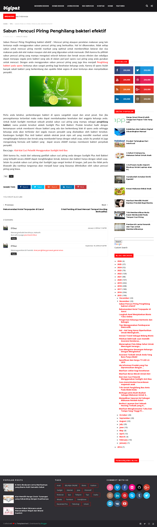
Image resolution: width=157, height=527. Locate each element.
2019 (119, 283)
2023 (119, 270)
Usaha (95, 495)
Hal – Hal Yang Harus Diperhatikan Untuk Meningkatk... (135, 331)
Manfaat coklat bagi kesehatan (134, 370)
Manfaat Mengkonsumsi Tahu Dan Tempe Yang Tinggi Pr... (135, 409)
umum (86, 504)
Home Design (58, 6)
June (121, 427)
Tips (11, 24)
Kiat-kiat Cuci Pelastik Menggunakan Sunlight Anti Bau (41, 150)
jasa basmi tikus (30, 235)
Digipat (12, 8)
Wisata (59, 499)
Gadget (59, 490)
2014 (119, 447)
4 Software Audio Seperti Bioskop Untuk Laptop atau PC (139, 167)
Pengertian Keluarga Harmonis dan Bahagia (135, 321)
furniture (69, 499)
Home (110, 6)
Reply (14, 238)
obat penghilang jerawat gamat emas (48, 250)
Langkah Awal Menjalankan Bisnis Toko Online (135, 315)
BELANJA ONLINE (71, 485)
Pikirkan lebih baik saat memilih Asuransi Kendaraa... (134, 339)
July (121, 424)
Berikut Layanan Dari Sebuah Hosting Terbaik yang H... (132, 404)
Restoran (60, 495)
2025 (119, 264)
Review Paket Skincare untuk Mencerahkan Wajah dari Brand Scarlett (29, 510)
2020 (119, 280)
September (124, 418)
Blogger (44, 523)
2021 (119, 276)
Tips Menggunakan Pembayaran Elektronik (134, 326)
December (124, 298)
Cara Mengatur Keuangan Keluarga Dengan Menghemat (135, 350)
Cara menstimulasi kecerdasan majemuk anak (133, 383)
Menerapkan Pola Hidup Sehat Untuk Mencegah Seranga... (136, 345)
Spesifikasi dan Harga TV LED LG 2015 (134, 361)
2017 (119, 289)
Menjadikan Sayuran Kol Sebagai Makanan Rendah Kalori (134, 399)
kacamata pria (62, 504)
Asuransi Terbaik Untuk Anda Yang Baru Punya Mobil (135, 355)
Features (120, 6)
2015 (119, 295)
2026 (119, 261)
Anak (59, 485)
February (123, 440)
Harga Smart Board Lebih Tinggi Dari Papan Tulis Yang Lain (139, 119)
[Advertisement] (55, 318)
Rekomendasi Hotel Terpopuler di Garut (135, 310)
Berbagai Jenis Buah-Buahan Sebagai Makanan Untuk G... (133, 393)
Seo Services (88, 6)
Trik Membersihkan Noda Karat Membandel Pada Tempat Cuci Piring (137, 214)
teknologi (75, 504)
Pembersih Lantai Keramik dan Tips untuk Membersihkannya (138, 226)
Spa (69, 495)
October (123, 415)
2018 (119, 286)
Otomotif (88, 490)
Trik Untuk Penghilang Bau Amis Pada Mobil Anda (134, 388)
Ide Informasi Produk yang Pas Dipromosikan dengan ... (133, 366)
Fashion (93, 485)
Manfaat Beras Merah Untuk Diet (134, 374)
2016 (119, 292)
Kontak (101, 6)
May (121, 430)
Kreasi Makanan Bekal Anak (138, 189)
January (123, 443)
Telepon (78, 495)
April (121, 433)
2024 (119, 267)
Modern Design (41, 6)
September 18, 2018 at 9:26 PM (95, 246)
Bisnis (84, 485)
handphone (81, 499)
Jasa (78, 490)
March (122, 436)
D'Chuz (14, 228)
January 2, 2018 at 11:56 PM (97, 228)
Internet (70, 490)
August (123, 421)
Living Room (73, 6)
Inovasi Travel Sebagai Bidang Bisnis (136, 335)
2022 (119, 273)
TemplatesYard (22, 523)
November (124, 301)
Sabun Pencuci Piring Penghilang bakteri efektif (134, 305)
